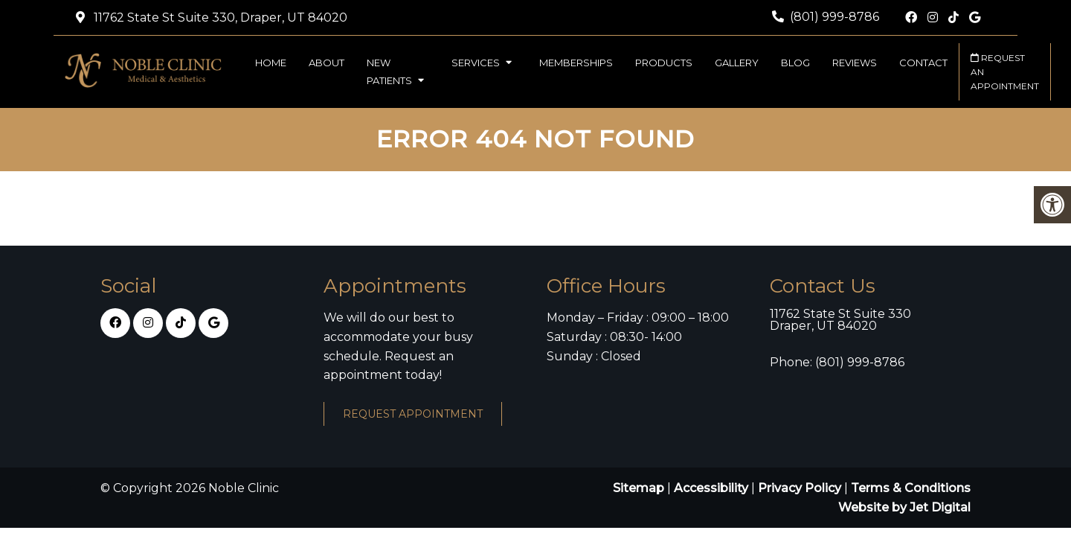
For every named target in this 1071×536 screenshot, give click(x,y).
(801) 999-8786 (834, 17)
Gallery (737, 62)
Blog (795, 62)
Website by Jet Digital (904, 507)
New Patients (389, 71)
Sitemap (638, 488)
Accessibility (711, 488)
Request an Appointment (1005, 72)
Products (663, 62)
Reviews (854, 62)
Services (475, 62)
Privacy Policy (801, 488)
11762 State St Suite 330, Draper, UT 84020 (219, 17)
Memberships (576, 62)
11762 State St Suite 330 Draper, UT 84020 (840, 320)
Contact (923, 62)
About (326, 62)
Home (270, 62)
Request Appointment (413, 414)
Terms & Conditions (911, 488)
